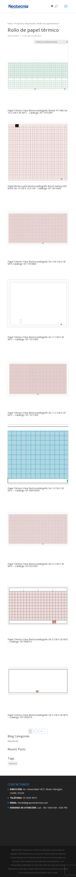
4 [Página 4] (41, 731)
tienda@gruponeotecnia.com (33, 802)
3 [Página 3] (37, 731)
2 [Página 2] (34, 731)
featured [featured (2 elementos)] (13, 763)
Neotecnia (13, 741)
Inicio (10, 23)
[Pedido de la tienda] (51, 42)
